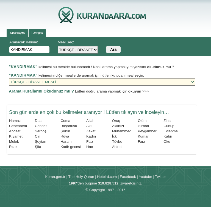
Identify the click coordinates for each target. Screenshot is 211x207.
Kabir (167, 136)
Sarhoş (40, 131)
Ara (113, 49)
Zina (167, 121)
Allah (90, 121)
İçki (115, 136)
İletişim (37, 33)
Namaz (15, 121)
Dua (38, 121)
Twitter (160, 177)
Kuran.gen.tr (55, 177)
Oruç (116, 121)
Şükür (65, 131)
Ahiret (117, 147)
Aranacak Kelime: (23, 42)
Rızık (13, 147)
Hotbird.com (107, 177)
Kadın (91, 136)
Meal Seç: (66, 42)
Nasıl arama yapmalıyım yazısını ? (133, 67)
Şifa (38, 147)
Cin (37, 136)
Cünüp (168, 126)
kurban (143, 126)
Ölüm (142, 121)
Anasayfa (17, 33)
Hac (89, 147)
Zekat (90, 131)
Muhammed (121, 131)
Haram (65, 141)
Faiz (89, 141)
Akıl (89, 126)
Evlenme (170, 131)
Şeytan (40, 141)
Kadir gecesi (70, 147)
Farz (141, 141)
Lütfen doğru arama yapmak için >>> (79, 91)
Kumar (143, 136)
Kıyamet (16, 136)
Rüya (64, 136)
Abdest (15, 131)
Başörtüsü (68, 126)
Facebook (128, 177)
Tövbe (117, 141)
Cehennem (18, 126)
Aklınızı (118, 126)
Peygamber (147, 131)
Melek (14, 141)
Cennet (41, 126)
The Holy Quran (81, 177)
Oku (166, 141)
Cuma (65, 121)
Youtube (145, 177)
